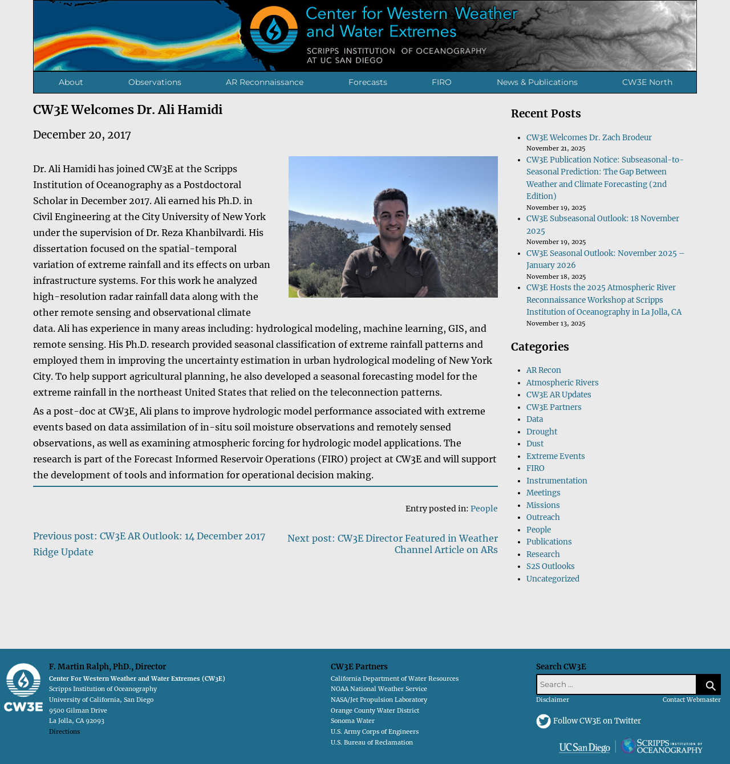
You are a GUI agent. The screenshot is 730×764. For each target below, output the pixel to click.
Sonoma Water (353, 721)
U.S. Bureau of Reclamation (372, 742)
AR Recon (543, 370)
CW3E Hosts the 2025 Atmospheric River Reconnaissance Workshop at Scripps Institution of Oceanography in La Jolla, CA (604, 300)
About (71, 82)
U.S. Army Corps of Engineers (375, 731)
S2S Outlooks (550, 566)
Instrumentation (556, 481)
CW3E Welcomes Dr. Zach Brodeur (589, 138)
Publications (549, 542)
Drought (541, 432)
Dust (535, 444)
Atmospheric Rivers (562, 383)
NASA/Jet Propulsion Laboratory (379, 700)
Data (534, 419)
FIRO (442, 82)
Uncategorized (552, 579)
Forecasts (367, 82)
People (484, 508)
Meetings (543, 493)
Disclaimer (552, 700)
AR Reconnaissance (264, 82)
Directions (64, 731)
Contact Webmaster (692, 700)
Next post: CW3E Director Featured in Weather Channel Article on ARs (392, 544)
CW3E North (647, 82)
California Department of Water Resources (395, 678)
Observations (154, 82)
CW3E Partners (554, 407)
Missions (543, 505)
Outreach (543, 517)
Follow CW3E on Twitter (597, 721)
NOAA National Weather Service (379, 689)
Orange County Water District (375, 710)
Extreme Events (555, 456)
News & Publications (537, 82)
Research (543, 554)
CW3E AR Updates (558, 395)
